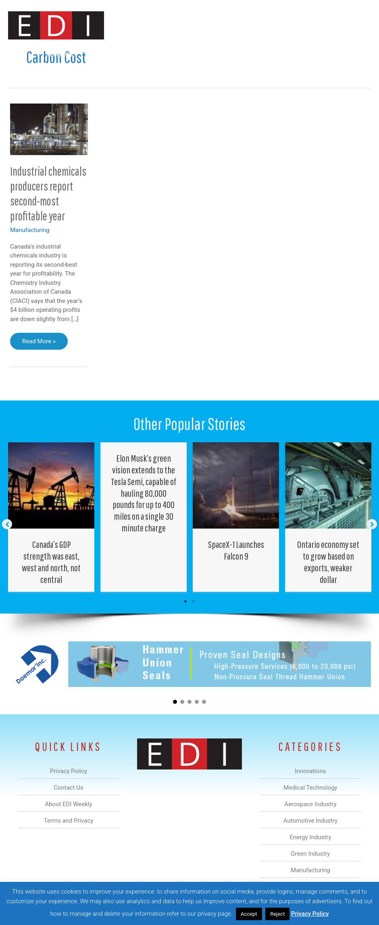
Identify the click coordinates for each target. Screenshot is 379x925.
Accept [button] (249, 914)
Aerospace (133, 54)
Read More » (39, 343)
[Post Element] (51, 517)
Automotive (174, 54)
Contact (354, 54)
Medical (97, 54)
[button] (358, 73)
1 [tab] (185, 601)
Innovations (60, 54)
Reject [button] (277, 914)
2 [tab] (194, 601)
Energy (212, 54)
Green (243, 54)
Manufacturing (282, 54)
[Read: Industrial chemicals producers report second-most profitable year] (49, 129)
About (322, 54)
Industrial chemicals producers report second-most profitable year (48, 193)
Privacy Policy (310, 913)
